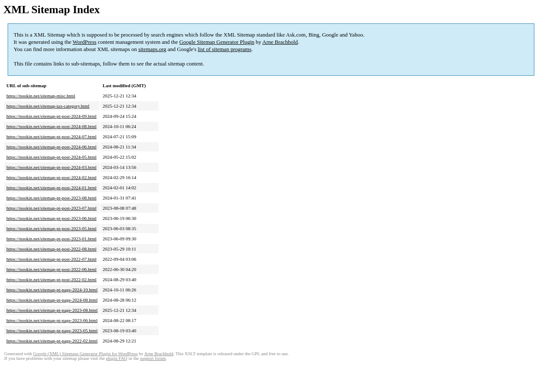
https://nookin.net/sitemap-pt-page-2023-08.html (51, 310)
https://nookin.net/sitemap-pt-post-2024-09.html (51, 116)
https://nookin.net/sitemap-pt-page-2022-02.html (51, 340)
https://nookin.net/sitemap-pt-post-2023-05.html (51, 228)
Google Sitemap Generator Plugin (217, 42)
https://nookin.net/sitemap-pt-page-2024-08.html (51, 299)
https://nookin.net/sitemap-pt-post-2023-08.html (51, 197)
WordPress (84, 42)
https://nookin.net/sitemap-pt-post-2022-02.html (51, 279)
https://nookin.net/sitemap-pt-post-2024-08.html (51, 126)
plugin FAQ (116, 358)
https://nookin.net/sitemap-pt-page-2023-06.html (51, 320)
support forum (153, 358)
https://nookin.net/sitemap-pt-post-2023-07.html (51, 208)
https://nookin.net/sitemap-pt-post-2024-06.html (51, 146)
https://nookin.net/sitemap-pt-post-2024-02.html (51, 177)
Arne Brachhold (280, 42)
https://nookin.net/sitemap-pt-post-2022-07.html (51, 259)
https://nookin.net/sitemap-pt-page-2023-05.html (51, 330)
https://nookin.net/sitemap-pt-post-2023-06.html (51, 218)
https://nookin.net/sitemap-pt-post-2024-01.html (51, 187)
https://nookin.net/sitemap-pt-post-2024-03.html (51, 167)
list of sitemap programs (224, 49)
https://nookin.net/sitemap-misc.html (40, 95)
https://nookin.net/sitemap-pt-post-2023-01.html (51, 238)
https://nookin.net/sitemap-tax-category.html (47, 105)
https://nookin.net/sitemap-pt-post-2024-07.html (51, 136)
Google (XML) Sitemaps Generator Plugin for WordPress (85, 353)
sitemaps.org (152, 49)
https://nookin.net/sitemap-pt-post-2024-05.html (51, 157)
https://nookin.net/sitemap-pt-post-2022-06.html (51, 269)
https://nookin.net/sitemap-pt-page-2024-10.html (51, 289)
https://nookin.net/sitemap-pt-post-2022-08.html (51, 248)
